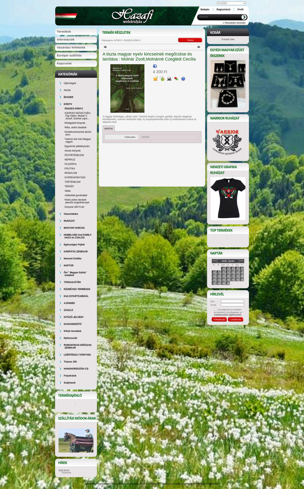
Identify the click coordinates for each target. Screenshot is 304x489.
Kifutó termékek (72, 331)
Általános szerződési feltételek (177, 483)
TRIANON (66, 473)
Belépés (204, 9)
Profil (142, 483)
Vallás (68, 191)
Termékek (90, 483)
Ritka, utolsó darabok (75, 127)
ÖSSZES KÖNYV (74, 108)
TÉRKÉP (69, 186)
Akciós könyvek (73, 150)
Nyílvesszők (70, 338)
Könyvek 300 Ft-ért (74, 207)
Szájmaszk (70, 382)
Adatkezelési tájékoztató (206, 483)
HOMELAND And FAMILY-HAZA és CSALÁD (78, 236)
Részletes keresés (128, 483)
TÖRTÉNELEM (72, 182)
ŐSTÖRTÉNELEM (74, 155)
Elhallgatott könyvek (75, 123)
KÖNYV (118, 40)
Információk (153, 483)
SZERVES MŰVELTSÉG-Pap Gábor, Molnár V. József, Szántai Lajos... (78, 116)
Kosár (114, 483)
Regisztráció (103, 483)
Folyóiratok (70, 375)
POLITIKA (70, 168)
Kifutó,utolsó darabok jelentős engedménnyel (77, 201)
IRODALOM (71, 173)
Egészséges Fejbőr (74, 244)
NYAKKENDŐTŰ (73, 324)
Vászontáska (71, 214)
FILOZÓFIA (71, 164)
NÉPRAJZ (70, 159)
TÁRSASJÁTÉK (72, 282)
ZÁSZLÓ (68, 310)
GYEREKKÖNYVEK (75, 177)
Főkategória (107, 40)
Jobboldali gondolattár (76, 195)
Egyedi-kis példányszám (77, 146)
